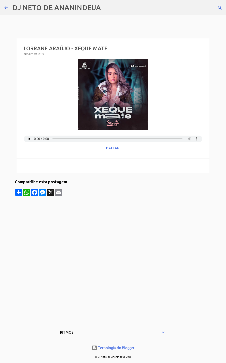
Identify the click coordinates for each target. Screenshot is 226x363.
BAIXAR (113, 148)
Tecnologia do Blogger (113, 348)
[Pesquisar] (107, 7)
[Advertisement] (113, 227)
